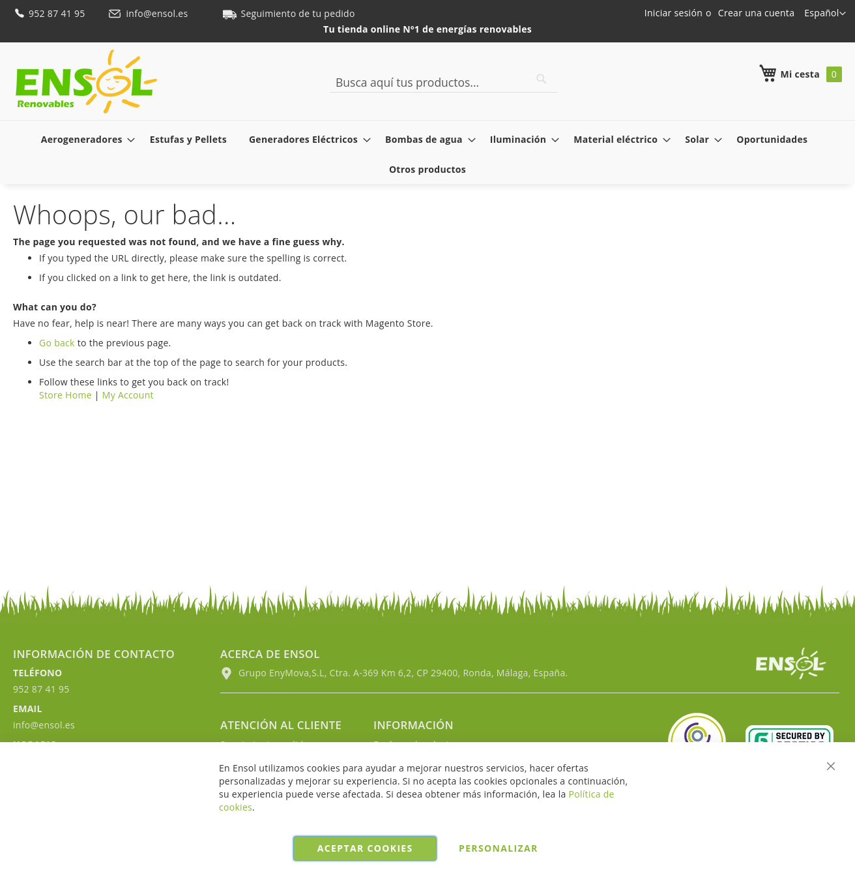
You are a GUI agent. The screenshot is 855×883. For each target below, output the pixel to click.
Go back (57, 343)
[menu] (427, 154)
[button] (825, 14)
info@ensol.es (149, 13)
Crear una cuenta (756, 13)
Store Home (65, 395)
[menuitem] (84, 139)
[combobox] (444, 82)
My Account (128, 395)
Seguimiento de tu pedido (289, 13)
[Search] (541, 79)
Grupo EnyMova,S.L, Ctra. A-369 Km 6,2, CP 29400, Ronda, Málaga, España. (394, 672)
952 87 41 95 (50, 13)
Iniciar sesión (674, 13)
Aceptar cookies (365, 848)
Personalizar (498, 848)
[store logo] (86, 81)
